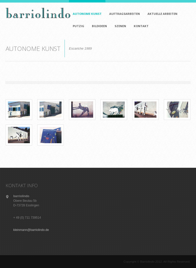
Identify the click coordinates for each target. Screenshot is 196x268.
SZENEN (120, 26)
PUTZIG (77, 23)
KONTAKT (140, 23)
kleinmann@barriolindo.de (31, 230)
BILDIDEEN (99, 26)
